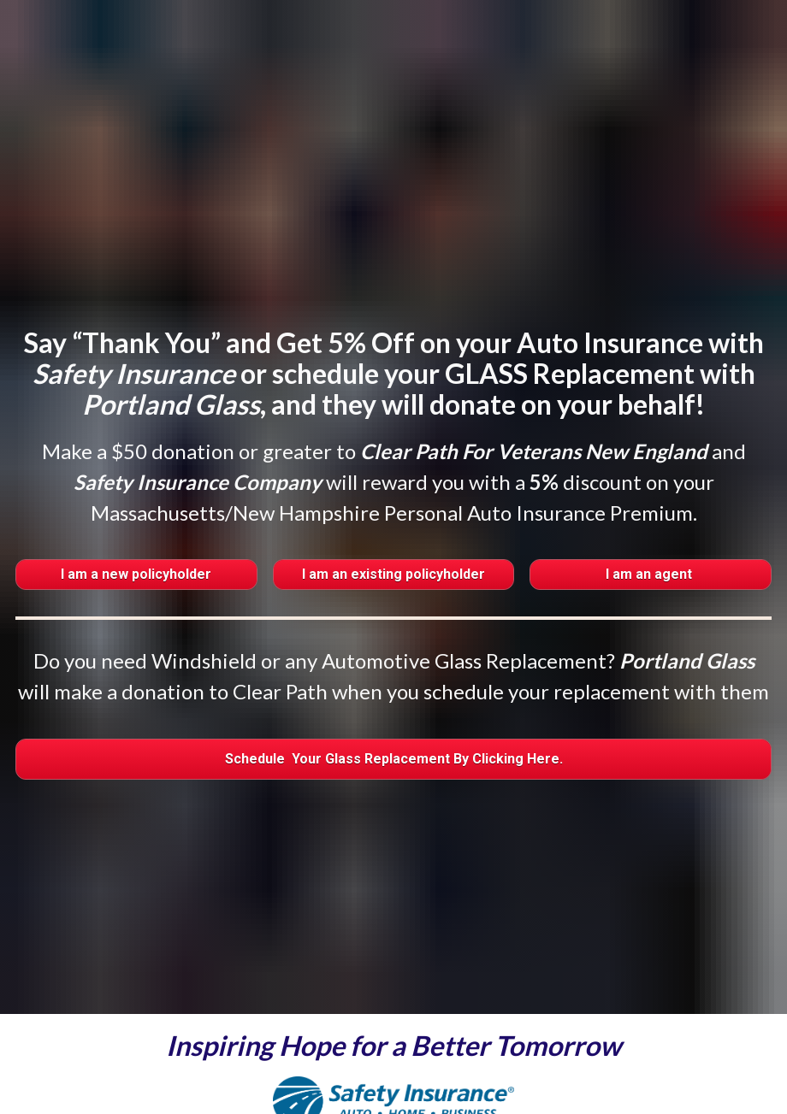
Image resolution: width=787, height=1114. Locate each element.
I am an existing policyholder (393, 524)
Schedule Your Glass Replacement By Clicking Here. (394, 708)
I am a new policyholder (136, 524)
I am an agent (650, 524)
